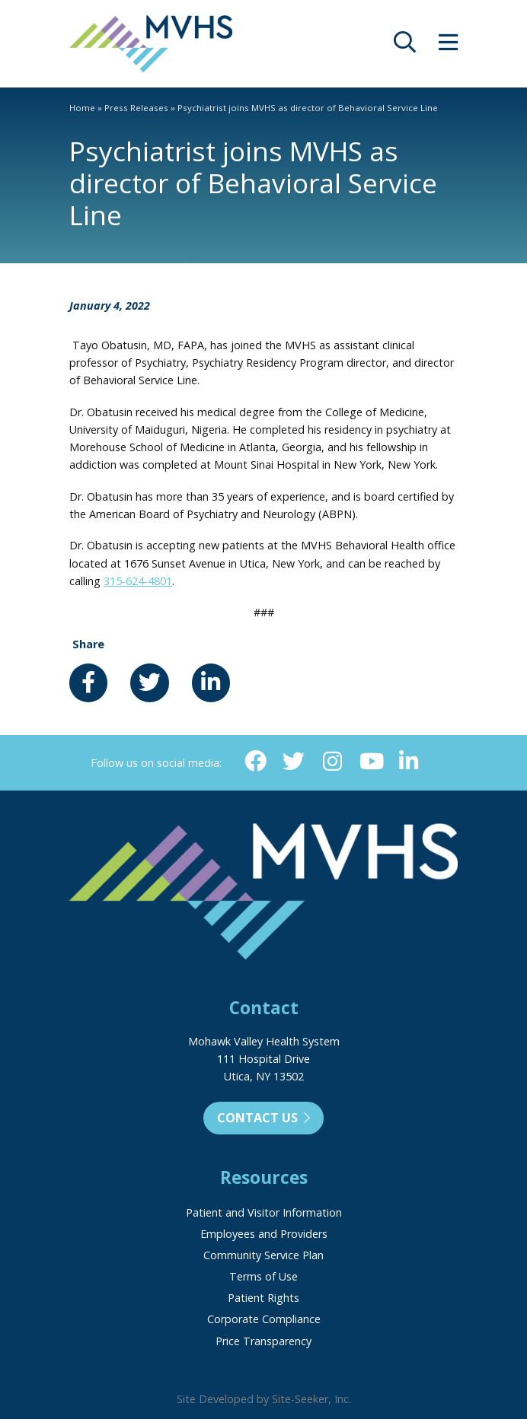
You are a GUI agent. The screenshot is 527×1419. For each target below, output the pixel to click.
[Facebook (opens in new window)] (255, 762)
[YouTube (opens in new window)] (370, 762)
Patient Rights (263, 1297)
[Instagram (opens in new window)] (332, 762)
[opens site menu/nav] (448, 46)
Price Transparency (263, 1341)
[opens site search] (405, 46)
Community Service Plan (263, 1255)
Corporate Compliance (264, 1319)
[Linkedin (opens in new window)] (409, 762)
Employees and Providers (263, 1234)
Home (82, 107)
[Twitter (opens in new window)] (294, 762)
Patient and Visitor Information (264, 1212)
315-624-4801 (138, 581)
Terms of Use (263, 1276)
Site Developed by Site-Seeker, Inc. (264, 1399)
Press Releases (136, 107)
